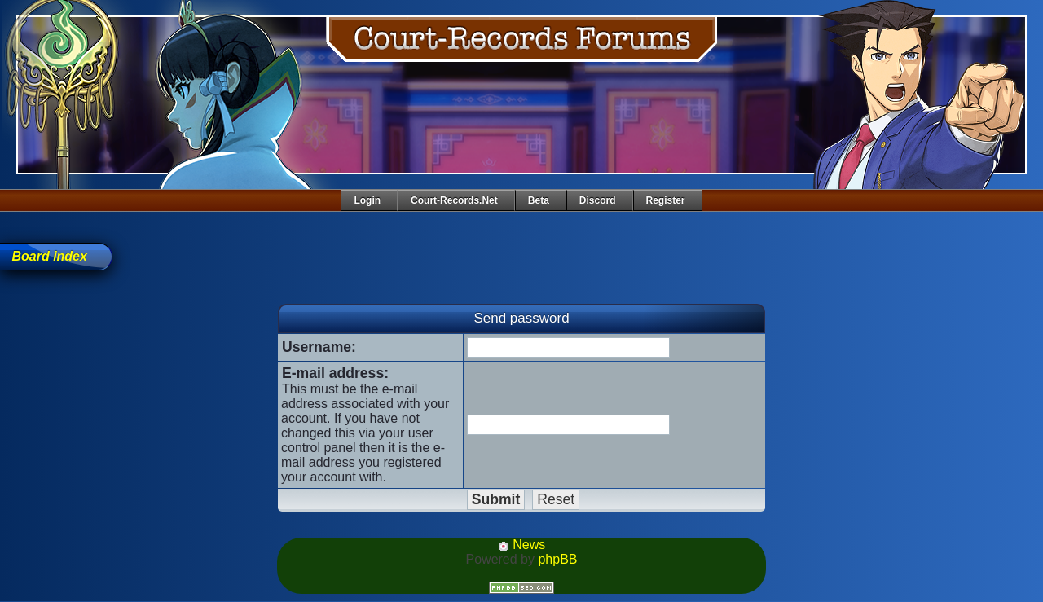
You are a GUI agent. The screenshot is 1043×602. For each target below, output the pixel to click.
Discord (597, 200)
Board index (48, 256)
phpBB (557, 559)
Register (665, 200)
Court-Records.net (454, 200)
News (521, 544)
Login (367, 200)
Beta (538, 200)
